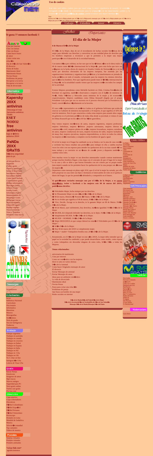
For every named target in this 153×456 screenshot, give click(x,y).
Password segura (13, 205)
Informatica (11, 308)
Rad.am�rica (127, 289)
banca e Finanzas (128, 146)
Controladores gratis (14, 180)
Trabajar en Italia (13, 348)
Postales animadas (13, 443)
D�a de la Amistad (60, 264)
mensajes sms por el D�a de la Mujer (93, 180)
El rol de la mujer (59, 142)
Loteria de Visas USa (14, 363)
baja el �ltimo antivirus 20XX (12, 135)
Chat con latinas (12, 48)
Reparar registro (12, 207)
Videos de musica (13, 430)
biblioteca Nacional (14, 300)
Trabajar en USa (13, 353)
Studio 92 (126, 297)
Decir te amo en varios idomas (64, 262)
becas (8, 298)
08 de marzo (57, 66)
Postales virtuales (13, 440)
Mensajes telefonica (129, 198)
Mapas (125, 165)
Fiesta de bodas (12, 68)
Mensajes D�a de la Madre (79, 304)
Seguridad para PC (13, 384)
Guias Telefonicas (128, 161)
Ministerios (126, 180)
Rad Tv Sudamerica (129, 294)
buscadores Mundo (13, 176)
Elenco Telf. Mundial (129, 213)
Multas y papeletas (129, 181)
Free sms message (129, 192)
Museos (9, 312)
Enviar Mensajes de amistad (63, 272)
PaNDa (13, 142)
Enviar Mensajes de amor (62, 274)
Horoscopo (10, 415)
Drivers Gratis (12, 188)
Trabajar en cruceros (14, 341)
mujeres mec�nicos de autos (75, 124)
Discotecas (10, 402)
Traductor (10, 325)
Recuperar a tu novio (14, 83)
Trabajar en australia (14, 336)
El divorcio (10, 66)
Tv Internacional (128, 304)
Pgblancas (126, 195)
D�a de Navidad (84, 302)
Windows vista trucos (14, 214)
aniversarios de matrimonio (63, 254)
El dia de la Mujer (87, 39)
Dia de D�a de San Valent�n (18, 64)
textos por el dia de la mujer (78, 20)
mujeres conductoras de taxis (71, 132)
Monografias (11, 315)
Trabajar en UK (12, 355)
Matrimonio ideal (59, 282)
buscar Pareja (11, 371)
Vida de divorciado (13, 85)
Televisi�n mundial (14, 425)
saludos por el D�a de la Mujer (77, 18)
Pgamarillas (126, 193)
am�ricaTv (126, 282)
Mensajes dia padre (129, 200)
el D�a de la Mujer (74, 237)
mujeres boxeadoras (98, 129)
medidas (125, 156)
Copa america (11, 397)
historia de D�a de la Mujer (57, 18)
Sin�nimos (11, 318)
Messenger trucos (13, 200)
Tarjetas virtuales (13, 438)
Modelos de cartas (128, 166)
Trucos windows (12, 210)
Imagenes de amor (13, 376)
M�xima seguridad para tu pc (15, 155)
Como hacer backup (14, 178)
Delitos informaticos (14, 183)
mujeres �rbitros (77, 126)
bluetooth (10, 163)
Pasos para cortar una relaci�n (64, 287)
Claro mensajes (128, 188)
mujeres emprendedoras (89, 134)
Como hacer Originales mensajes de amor (68, 267)
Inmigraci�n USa (13, 360)
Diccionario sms (128, 190)
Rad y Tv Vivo (127, 292)
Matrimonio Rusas (13, 73)
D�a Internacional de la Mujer (83, 66)
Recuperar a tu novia (14, 81)
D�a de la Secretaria (71, 302)
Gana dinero (127, 314)
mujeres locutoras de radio (95, 132)
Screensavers (11, 289)
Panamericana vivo (129, 285)
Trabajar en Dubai (13, 343)
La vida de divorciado (61, 279)
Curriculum (11, 303)
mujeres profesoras (114, 124)
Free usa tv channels (129, 280)
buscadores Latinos (14, 173)
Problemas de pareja (14, 78)
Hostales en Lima (13, 418)
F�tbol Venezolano (14, 413)
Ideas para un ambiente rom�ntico (66, 277)
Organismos (126, 183)
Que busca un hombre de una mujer (66, 292)
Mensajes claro (128, 197)
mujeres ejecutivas (71, 134)
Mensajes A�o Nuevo (130, 206)
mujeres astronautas (95, 126)
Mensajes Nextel (128, 208)
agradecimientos (13, 450)
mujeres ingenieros (97, 124)
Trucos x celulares (128, 218)
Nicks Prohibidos (13, 202)
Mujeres (62, 90)
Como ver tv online (129, 283)
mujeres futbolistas (60, 126)
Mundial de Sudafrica (15, 420)
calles (125, 150)
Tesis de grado (12, 320)
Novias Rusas (11, 76)
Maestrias (10, 310)
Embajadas (126, 176)
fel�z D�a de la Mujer (92, 194)
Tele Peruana (127, 301)
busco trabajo (127, 148)
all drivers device (13, 161)
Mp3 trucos (11, 379)
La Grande (126, 145)
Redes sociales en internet (62, 294)
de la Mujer (61, 205)
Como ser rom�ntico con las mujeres (67, 259)
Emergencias (127, 158)
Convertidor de (127, 155)
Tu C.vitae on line (13, 358)
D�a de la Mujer (62, 51)
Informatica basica (13, 193)
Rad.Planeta (126, 287)
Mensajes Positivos (129, 204)
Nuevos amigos (12, 381)
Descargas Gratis (13, 185)
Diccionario (11, 305)
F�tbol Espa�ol (13, 407)
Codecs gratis (11, 166)
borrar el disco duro (14, 171)
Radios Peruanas (128, 296)
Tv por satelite (127, 302)
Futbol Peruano (127, 160)
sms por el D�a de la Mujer (61, 20)
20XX (11, 146)
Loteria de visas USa (129, 163)
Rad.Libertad (127, 291)
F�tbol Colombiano (14, 405)
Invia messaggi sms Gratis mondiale (129, 215)
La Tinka (126, 143)
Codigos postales (128, 175)
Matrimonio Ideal (13, 71)
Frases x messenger (14, 168)
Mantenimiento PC (13, 195)
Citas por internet (13, 46)
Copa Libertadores (13, 399)
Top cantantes (11, 428)
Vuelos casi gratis (13, 388)
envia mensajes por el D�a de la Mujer (101, 18)
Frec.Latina (126, 278)
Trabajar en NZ (12, 350)
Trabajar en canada (13, 338)
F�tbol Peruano (12, 410)
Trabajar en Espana (14, 345)
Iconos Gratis (11, 190)
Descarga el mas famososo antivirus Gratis (15, 112)
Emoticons (10, 374)
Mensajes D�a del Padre (96, 304)
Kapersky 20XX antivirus (14, 102)
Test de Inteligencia (14, 323)
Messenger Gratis (13, 197)
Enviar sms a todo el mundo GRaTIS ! (129, 210)
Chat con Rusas (12, 51)
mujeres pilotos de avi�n (78, 129)
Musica (9, 423)
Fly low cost (11, 391)
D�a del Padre (87, 300)
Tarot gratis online (13, 386)
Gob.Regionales (128, 178)
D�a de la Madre (76, 300)
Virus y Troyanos (13, 212)
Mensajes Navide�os (130, 202)
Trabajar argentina (13, 333)
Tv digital (126, 299)
